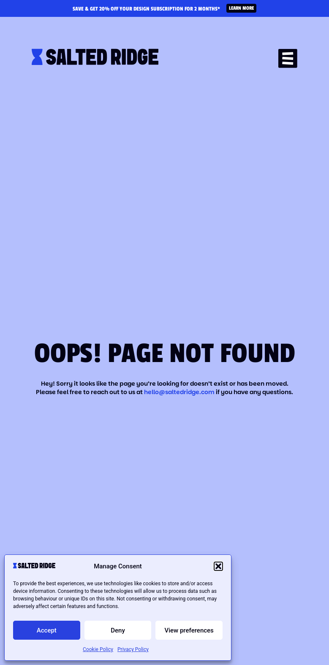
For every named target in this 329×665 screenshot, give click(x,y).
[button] (218, 566)
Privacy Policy (133, 649)
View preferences (189, 630)
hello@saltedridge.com (180, 392)
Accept (47, 630)
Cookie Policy (98, 649)
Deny (118, 630)
